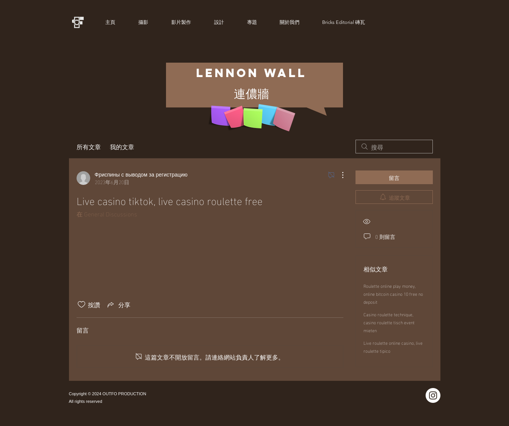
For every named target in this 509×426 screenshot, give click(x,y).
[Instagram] (433, 395)
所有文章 (89, 146)
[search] (394, 146)
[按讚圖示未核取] (81, 304)
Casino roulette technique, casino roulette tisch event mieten (389, 322)
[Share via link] (118, 304)
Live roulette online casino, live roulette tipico (393, 346)
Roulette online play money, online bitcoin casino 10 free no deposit (393, 293)
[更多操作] (338, 175)
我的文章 (122, 146)
